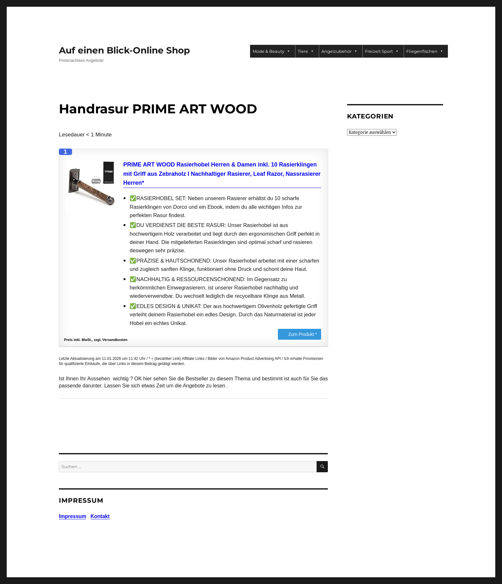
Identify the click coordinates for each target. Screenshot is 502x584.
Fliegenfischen (424, 51)
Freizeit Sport (382, 51)
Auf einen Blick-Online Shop (124, 50)
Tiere (306, 51)
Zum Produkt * (302, 334)
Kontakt (100, 516)
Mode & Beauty (271, 51)
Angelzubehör (339, 51)
